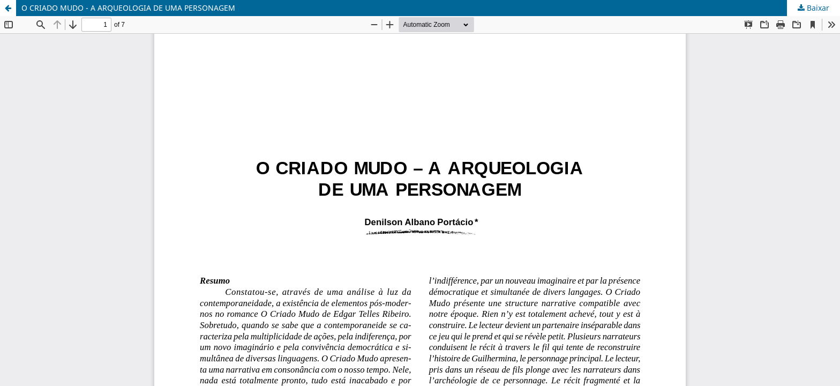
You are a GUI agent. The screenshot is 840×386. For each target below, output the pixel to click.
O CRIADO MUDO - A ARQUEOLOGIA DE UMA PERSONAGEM (128, 8)
